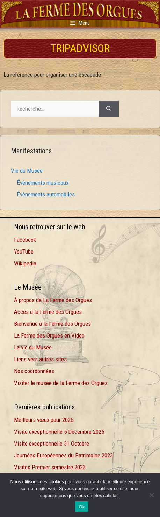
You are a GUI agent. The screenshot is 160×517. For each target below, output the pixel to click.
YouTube (24, 251)
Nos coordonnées (34, 371)
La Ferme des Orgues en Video (49, 335)
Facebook (25, 239)
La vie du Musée (33, 347)
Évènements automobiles (46, 194)
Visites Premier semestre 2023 (50, 467)
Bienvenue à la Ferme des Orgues (52, 323)
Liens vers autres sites (40, 359)
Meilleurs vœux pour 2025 (43, 419)
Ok (82, 506)
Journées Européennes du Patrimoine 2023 (63, 455)
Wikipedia (25, 263)
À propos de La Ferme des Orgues (53, 299)
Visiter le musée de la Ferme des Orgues (61, 382)
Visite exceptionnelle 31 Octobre (51, 443)
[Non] (151, 495)
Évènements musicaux (42, 182)
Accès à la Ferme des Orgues (48, 311)
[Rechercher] (109, 109)
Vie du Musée (27, 170)
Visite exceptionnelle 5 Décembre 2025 (59, 431)
